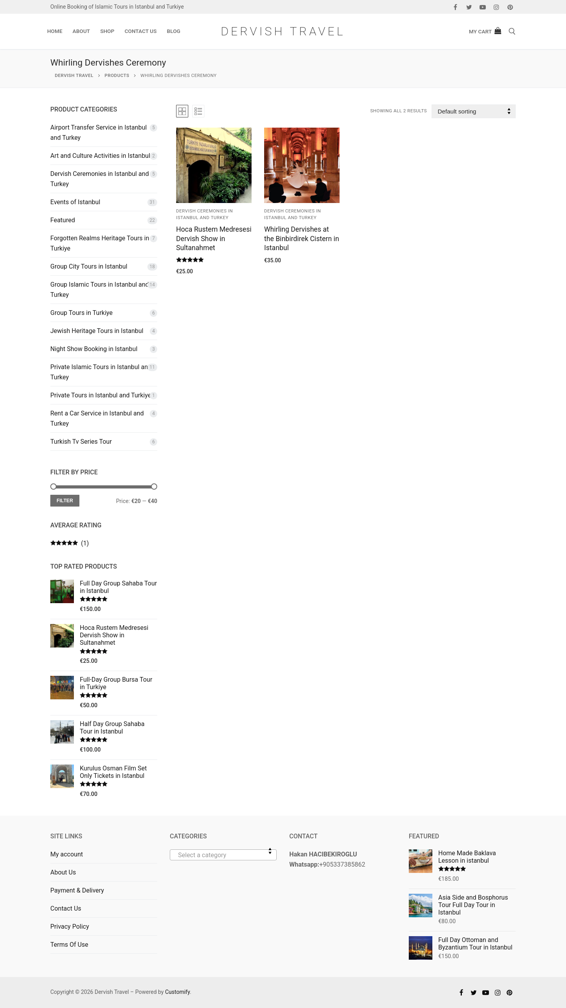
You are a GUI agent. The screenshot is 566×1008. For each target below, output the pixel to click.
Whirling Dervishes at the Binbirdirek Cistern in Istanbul (301, 238)
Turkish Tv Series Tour (81, 441)
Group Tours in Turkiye (81, 312)
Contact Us (65, 908)
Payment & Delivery (77, 890)
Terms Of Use (69, 944)
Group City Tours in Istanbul (88, 266)
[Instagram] (496, 7)
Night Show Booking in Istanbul (94, 349)
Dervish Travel (283, 31)
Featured (62, 220)
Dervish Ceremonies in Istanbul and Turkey (99, 179)
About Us (63, 872)
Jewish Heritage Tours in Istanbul (96, 331)
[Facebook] (455, 7)
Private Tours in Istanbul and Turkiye (100, 395)
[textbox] (223, 858)
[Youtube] (483, 7)
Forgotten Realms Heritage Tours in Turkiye (99, 243)
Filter (65, 500)
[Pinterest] (510, 7)
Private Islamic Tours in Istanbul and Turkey (100, 372)
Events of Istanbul (75, 202)
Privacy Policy (69, 926)
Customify (177, 992)
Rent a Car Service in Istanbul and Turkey (97, 418)
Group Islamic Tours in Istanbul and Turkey (99, 289)
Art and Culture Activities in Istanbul (100, 155)
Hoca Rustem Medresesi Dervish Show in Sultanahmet (214, 238)
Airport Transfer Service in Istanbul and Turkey (98, 132)
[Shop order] (474, 111)
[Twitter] (469, 7)
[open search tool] (512, 31)
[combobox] (223, 854)
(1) (69, 543)
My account (66, 854)
